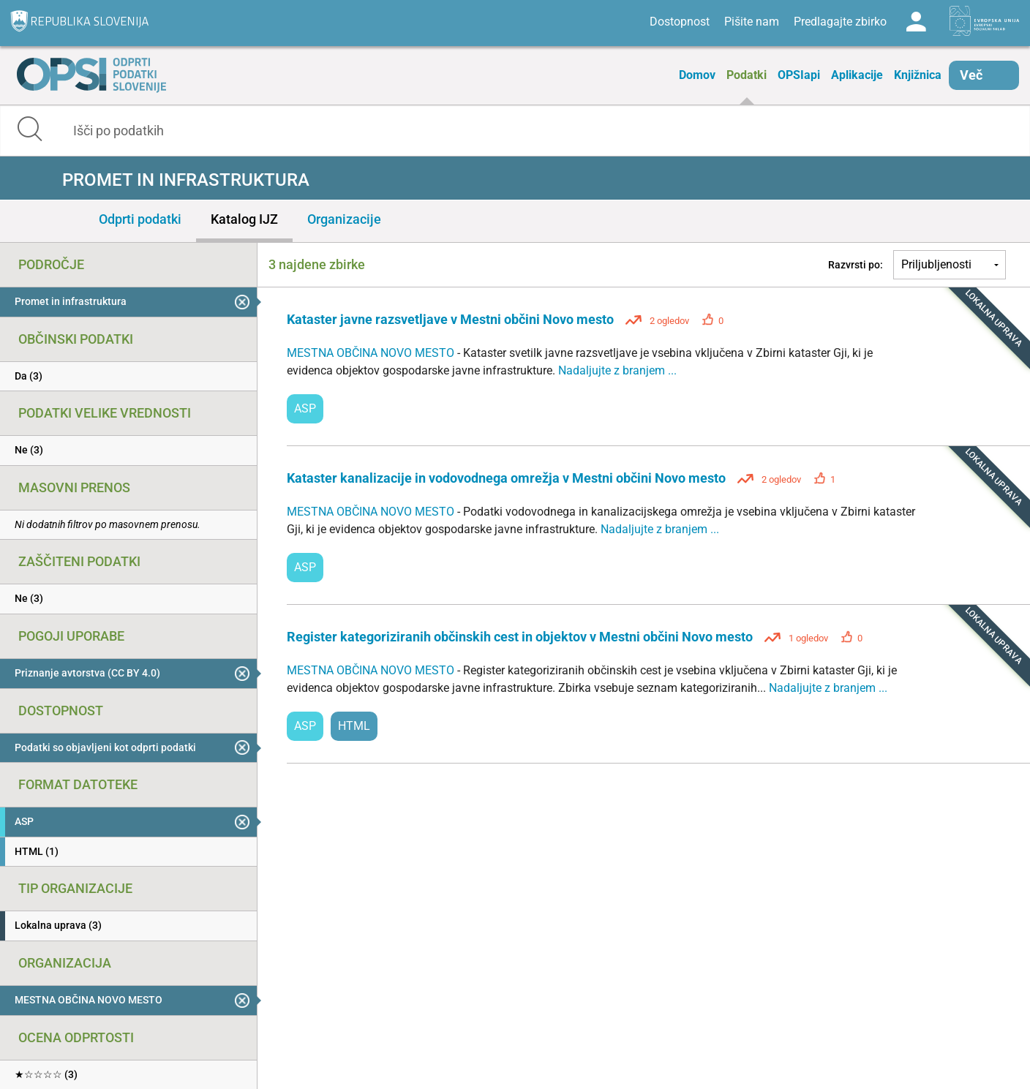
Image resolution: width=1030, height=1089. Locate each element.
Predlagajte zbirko (840, 22)
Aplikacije (857, 75)
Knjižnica (917, 75)
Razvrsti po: (855, 265)
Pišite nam (751, 22)
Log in (916, 22)
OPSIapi (799, 75)
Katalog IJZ (244, 219)
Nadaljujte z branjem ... (617, 370)
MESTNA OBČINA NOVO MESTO (372, 353)
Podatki (746, 75)
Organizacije (344, 219)
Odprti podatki (140, 219)
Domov (697, 75)
